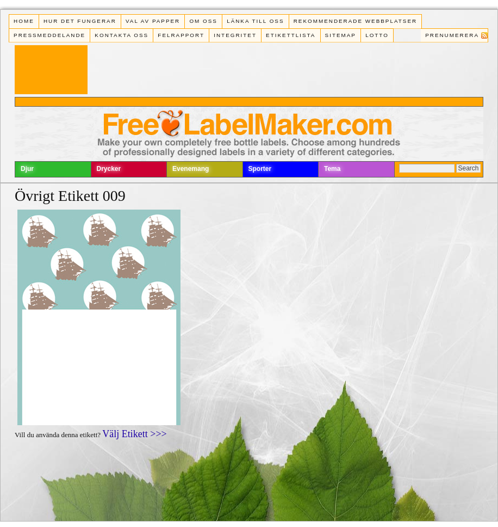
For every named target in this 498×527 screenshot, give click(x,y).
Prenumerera (452, 35)
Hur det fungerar (79, 21)
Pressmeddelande (49, 35)
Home (24, 21)
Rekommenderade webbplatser (355, 21)
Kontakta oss (121, 35)
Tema (332, 169)
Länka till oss (255, 21)
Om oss (203, 21)
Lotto (377, 35)
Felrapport (181, 35)
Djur (27, 169)
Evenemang (190, 169)
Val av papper (153, 21)
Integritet (235, 35)
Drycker (109, 169)
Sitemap (340, 35)
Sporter (260, 169)
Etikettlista (290, 35)
